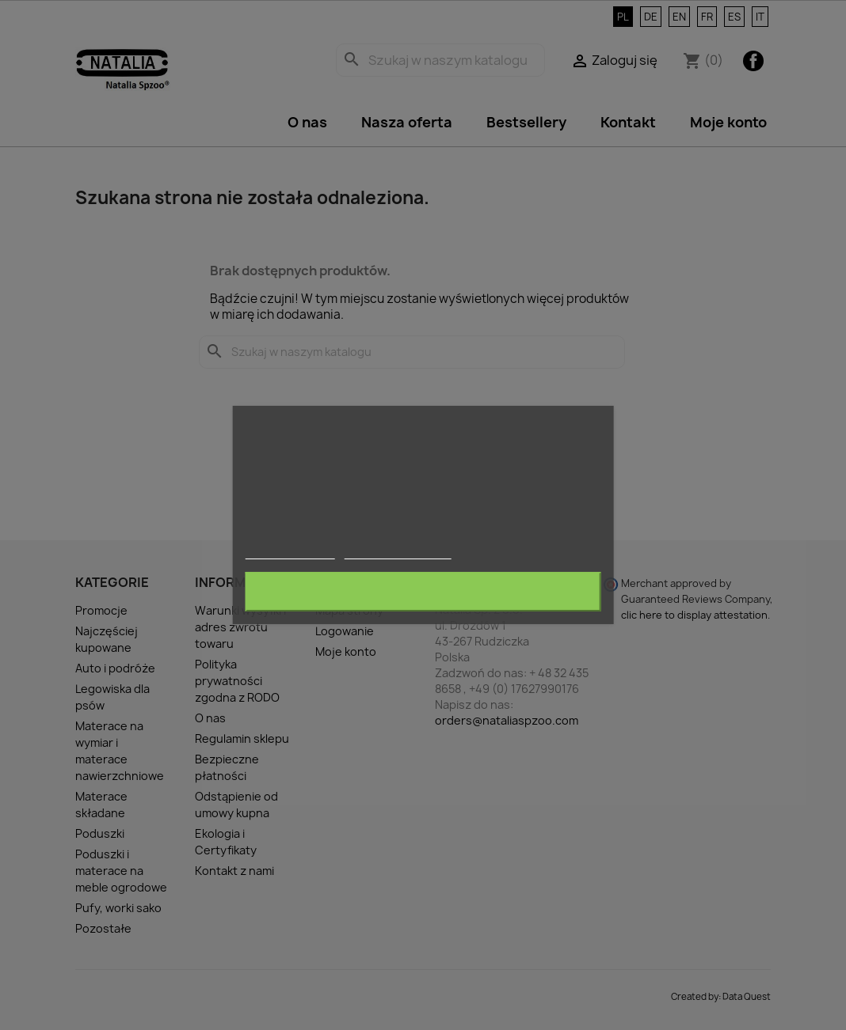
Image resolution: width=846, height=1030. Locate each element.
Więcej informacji (290, 552)
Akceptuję (423, 592)
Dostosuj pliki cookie (398, 552)
